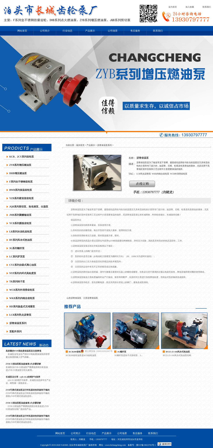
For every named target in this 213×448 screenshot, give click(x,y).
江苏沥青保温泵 (90, 298)
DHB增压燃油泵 (18, 173)
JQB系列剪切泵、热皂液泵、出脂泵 (28, 206)
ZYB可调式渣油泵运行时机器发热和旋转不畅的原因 (28, 390)
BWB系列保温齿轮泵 (20, 190)
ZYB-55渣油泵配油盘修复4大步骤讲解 (23, 364)
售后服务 (135, 30)
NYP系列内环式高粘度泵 (22, 273)
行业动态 (67, 30)
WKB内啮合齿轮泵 (160, 174)
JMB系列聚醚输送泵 (20, 215)
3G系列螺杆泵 (17, 248)
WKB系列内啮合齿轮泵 (22, 298)
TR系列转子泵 (17, 281)
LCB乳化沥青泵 (143, 174)
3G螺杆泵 (121, 352)
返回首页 (80, 145)
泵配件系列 (15, 331)
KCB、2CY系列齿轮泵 (21, 156)
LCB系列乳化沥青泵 (20, 315)
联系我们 (207, 7)
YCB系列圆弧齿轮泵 (20, 223)
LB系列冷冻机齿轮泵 (20, 231)
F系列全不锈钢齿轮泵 (21, 181)
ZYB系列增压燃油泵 (20, 165)
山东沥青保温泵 (74, 298)
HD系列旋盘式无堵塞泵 (22, 306)
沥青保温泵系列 (17, 323)
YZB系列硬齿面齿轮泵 (21, 198)
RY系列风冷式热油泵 (20, 240)
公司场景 (113, 30)
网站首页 (22, 30)
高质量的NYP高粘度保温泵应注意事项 (23, 351)
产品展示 (90, 30)
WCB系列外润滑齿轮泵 (22, 290)
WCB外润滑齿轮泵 (178, 174)
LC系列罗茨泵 (17, 256)
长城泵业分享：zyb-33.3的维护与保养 (23, 377)
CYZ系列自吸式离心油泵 (23, 265)
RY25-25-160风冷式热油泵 (178, 352)
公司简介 (45, 30)
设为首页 (172, 7)
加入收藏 (190, 7)
